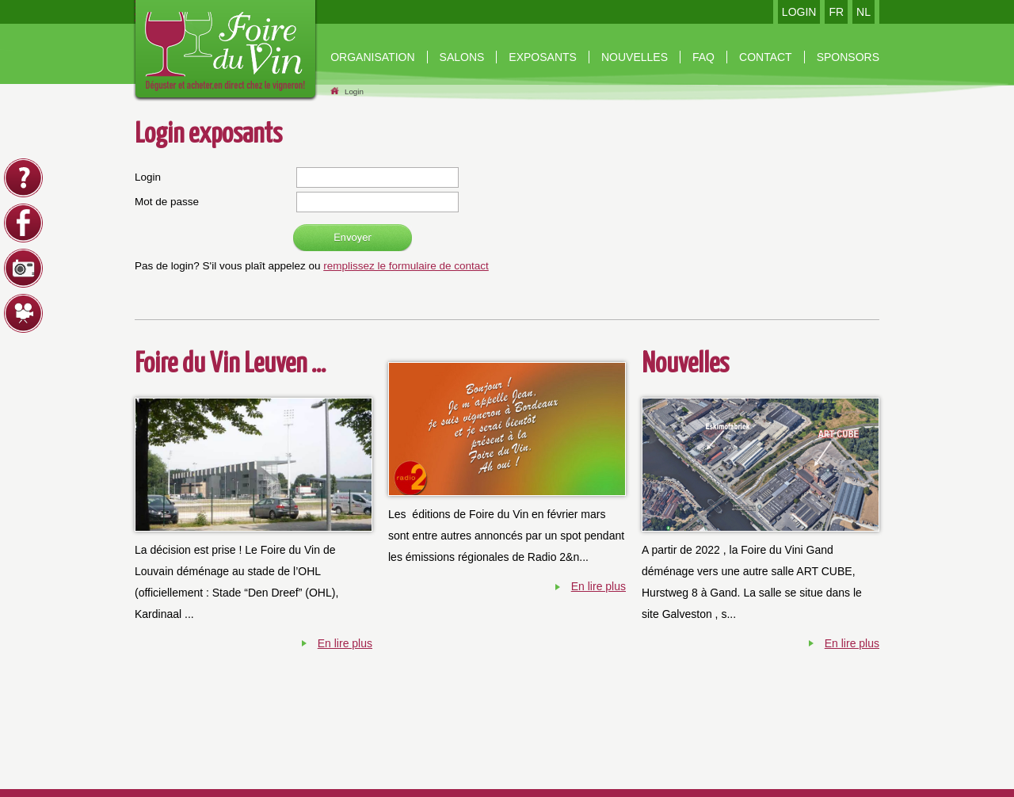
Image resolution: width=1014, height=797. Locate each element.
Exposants (543, 57)
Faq (703, 57)
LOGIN (799, 12)
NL (863, 12)
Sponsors (848, 57)
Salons (462, 57)
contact (765, 57)
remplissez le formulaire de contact (406, 266)
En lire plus (345, 643)
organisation (372, 57)
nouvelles (634, 57)
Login (354, 91)
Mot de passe (167, 202)
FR (836, 12)
